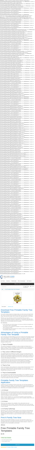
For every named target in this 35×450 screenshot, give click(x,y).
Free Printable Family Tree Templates (12, 289)
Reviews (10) (10, 306)
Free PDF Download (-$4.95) (6, 439)
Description (4, 306)
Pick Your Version (6, 437)
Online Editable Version (5, 441)
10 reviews (8, 447)
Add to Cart (17, 444)
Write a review (14, 447)
